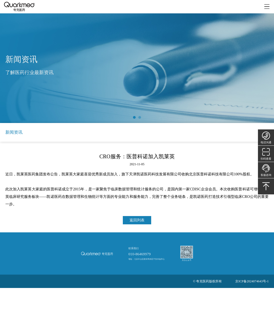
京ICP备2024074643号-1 (252, 281)
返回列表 (137, 220)
